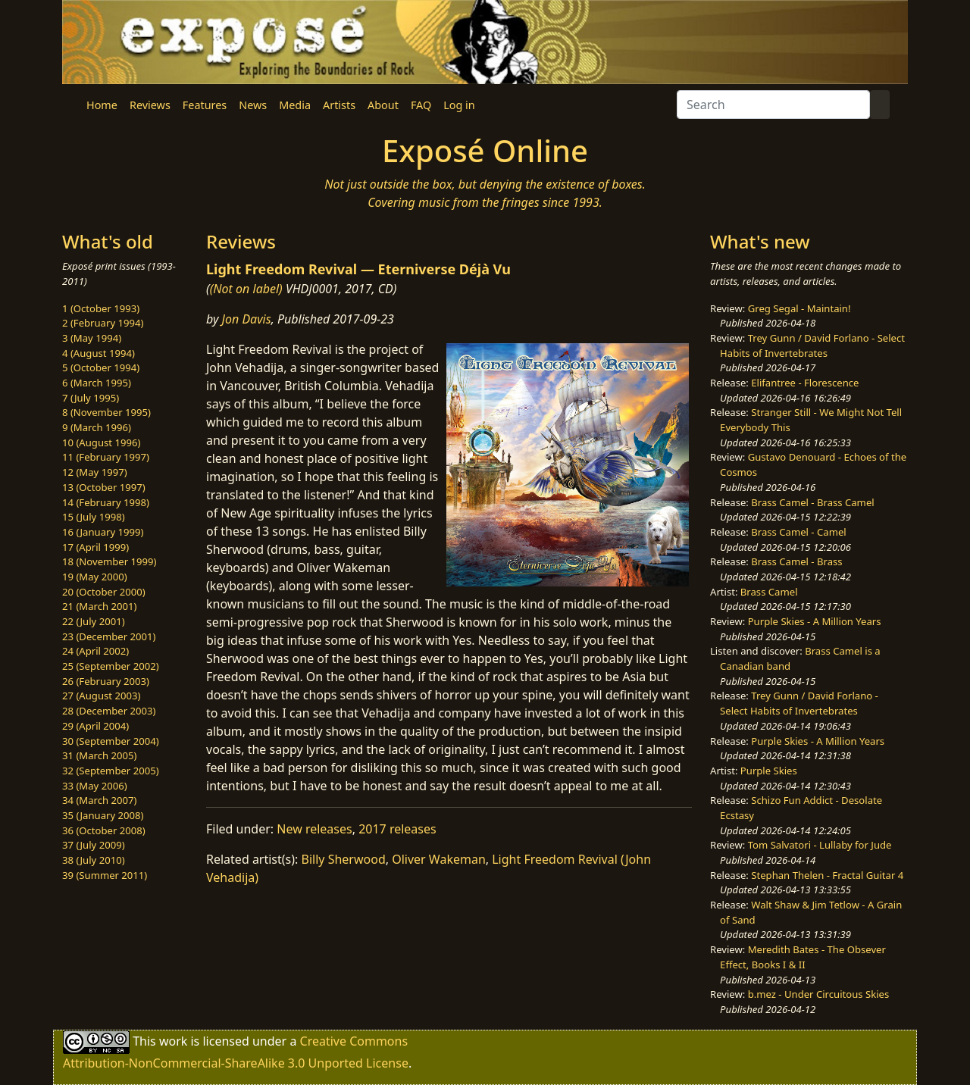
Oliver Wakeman (439, 859)
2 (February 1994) (102, 323)
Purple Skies (768, 770)
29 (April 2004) (95, 726)
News (253, 105)
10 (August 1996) (101, 442)
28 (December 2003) (108, 711)
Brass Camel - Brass (796, 561)
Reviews (150, 105)
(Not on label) (246, 288)
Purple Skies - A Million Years (814, 621)
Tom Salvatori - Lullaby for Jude (820, 845)
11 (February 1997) (105, 457)
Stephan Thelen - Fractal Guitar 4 (827, 875)
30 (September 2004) (110, 741)
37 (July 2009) (93, 845)
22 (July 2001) (93, 621)
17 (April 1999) (95, 547)
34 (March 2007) (99, 800)
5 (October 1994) (100, 367)
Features (205, 105)
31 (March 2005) (99, 755)
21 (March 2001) (99, 606)
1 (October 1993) (100, 308)
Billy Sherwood (344, 859)
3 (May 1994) (91, 338)
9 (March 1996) (96, 427)
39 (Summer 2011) (104, 875)
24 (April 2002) (95, 651)
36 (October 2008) (104, 830)
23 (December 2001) (108, 636)
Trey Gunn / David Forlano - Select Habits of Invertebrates (812, 345)
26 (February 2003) (105, 681)
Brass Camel (769, 592)
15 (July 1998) (93, 517)
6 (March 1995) (96, 382)
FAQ (421, 105)
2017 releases (397, 829)
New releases (314, 829)
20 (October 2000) (104, 592)
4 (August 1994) (98, 353)
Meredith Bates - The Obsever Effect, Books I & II (803, 957)
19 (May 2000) (94, 576)
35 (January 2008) (102, 815)
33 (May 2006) (94, 786)
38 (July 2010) (93, 860)
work (173, 1040)
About (383, 105)
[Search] (773, 104)
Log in (458, 105)
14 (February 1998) (105, 502)
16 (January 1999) (102, 532)
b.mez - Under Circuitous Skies (819, 994)
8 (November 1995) (106, 412)
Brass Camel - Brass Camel (812, 502)
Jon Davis (246, 319)
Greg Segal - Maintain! (799, 308)
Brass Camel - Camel (798, 532)
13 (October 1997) (104, 487)
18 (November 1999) (109, 561)
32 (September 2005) (110, 770)
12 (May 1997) (94, 472)
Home (101, 105)
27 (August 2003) (101, 695)
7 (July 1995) (90, 398)
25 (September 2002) (110, 666)
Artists (339, 105)
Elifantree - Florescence (805, 382)
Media (295, 105)
